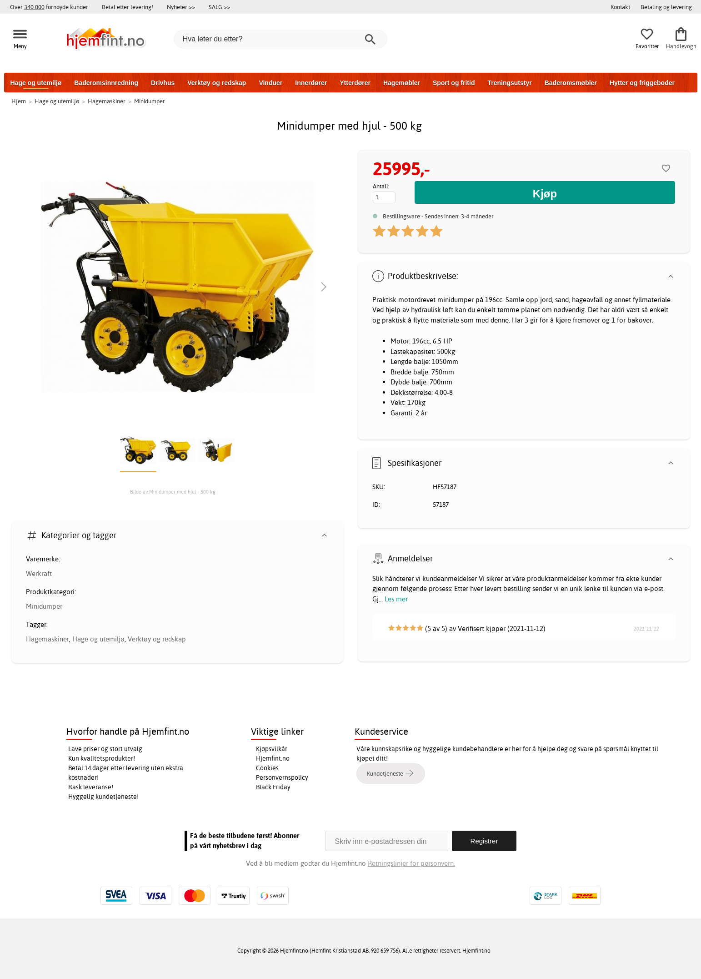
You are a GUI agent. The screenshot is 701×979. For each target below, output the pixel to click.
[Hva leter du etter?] (280, 39)
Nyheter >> (181, 6)
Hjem (18, 101)
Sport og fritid (454, 82)
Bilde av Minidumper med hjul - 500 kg (172, 492)
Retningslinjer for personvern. (411, 863)
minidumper (455, 299)
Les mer (396, 599)
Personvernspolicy (282, 777)
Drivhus (163, 82)
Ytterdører (355, 82)
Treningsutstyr (509, 82)
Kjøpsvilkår (271, 749)
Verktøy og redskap (216, 82)
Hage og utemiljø (36, 82)
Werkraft (39, 573)
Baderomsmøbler (571, 82)
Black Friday (273, 787)
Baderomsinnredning (106, 82)
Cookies (267, 768)
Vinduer (270, 82)
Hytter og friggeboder (642, 82)
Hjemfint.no (273, 758)
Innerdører (311, 82)
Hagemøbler (401, 82)
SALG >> (219, 6)
